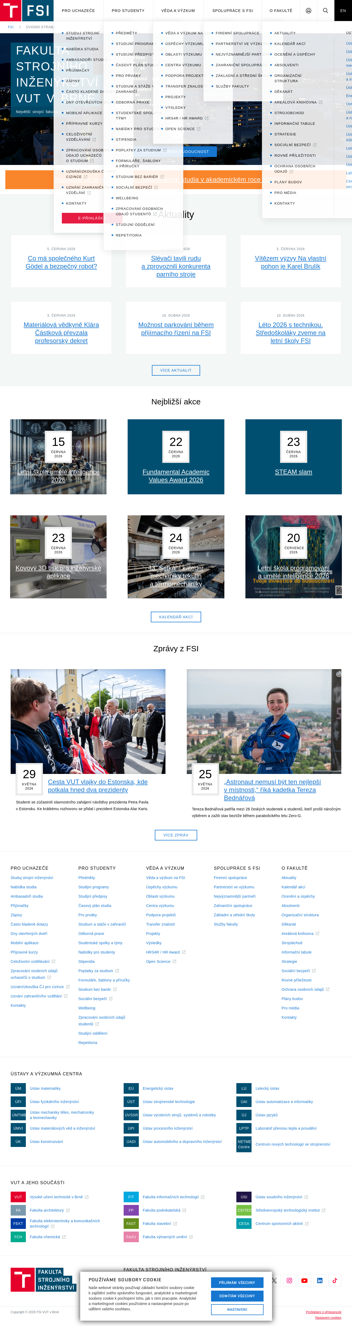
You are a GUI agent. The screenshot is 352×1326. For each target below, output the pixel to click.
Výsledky (153, 943)
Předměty (86, 878)
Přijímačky (20, 906)
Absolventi (291, 906)
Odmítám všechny (237, 1296)
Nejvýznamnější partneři (235, 896)
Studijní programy (93, 887)
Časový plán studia (94, 906)
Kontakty (18, 1005)
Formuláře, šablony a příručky (104, 980)
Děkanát (289, 924)
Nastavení (237, 1309)
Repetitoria (87, 1043)
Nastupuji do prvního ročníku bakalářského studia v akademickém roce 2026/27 (170, 179)
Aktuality (289, 878)
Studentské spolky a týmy (100, 943)
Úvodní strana (41, 27)
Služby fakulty (226, 924)
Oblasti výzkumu (160, 896)
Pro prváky (87, 915)
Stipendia (86, 961)
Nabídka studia (24, 887)
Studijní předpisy (92, 896)
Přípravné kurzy (24, 952)
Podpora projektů (161, 915)
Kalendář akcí (293, 887)
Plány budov (292, 999)
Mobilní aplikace (25, 943)
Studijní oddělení (92, 1033)
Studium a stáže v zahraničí (102, 924)
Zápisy (16, 915)
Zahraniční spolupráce (233, 906)
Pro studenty (128, 11)
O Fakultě (281, 11)
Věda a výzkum (178, 11)
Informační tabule (297, 952)
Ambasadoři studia (27, 896)
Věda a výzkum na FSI (165, 878)
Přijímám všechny (237, 1283)
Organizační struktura (300, 915)
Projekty (153, 933)
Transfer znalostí (160, 924)
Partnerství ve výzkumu (234, 887)
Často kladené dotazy (29, 924)
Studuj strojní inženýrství (32, 878)
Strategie (289, 961)
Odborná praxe (91, 933)
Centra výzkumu (160, 906)
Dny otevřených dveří (29, 933)
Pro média (290, 1008)
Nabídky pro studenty (96, 952)
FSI (11, 27)
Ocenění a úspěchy (298, 896)
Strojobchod (292, 943)
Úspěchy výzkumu (161, 887)
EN (343, 11)
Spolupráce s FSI (232, 11)
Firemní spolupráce (230, 878)
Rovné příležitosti (296, 980)
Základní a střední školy (234, 915)
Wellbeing (86, 1008)
